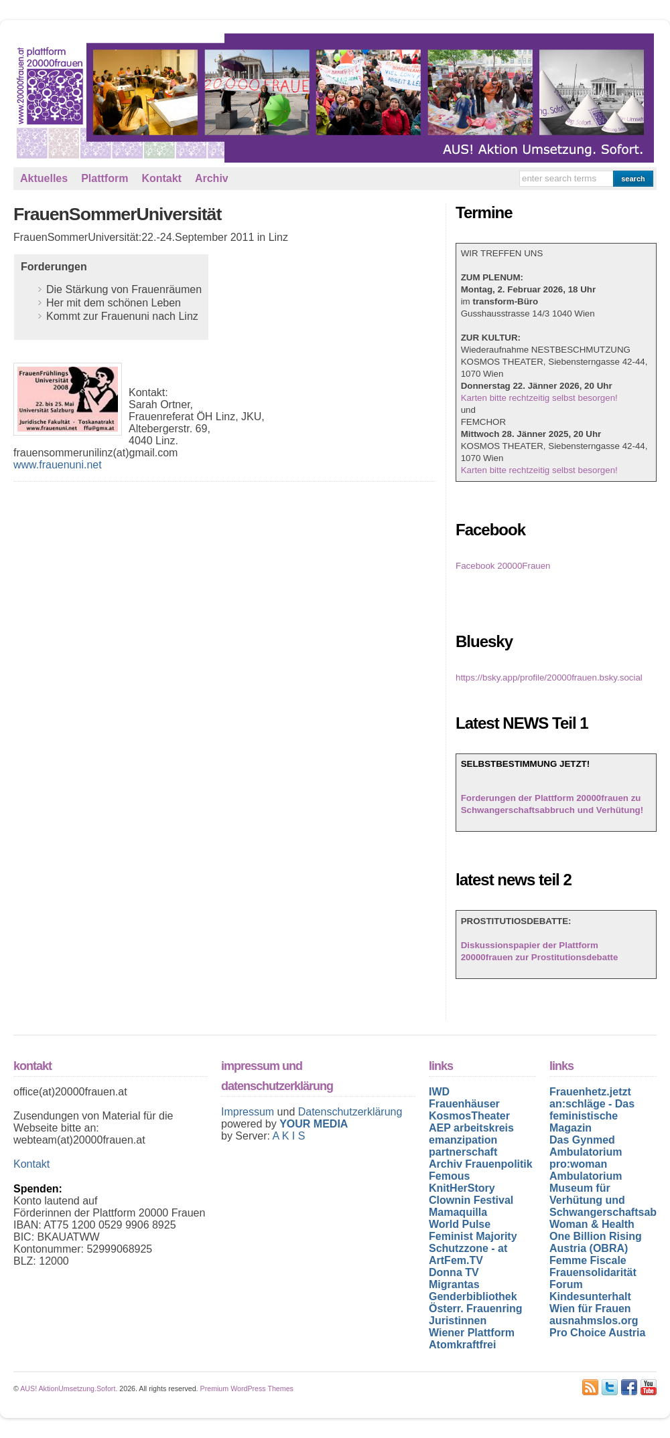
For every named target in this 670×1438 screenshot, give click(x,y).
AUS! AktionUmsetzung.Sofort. (68, 1388)
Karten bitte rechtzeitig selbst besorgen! (539, 398)
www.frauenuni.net (57, 464)
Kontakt (161, 178)
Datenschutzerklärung (350, 1111)
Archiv (211, 178)
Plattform (104, 178)
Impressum (249, 1111)
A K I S (288, 1136)
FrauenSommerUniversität (117, 214)
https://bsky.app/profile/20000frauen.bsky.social (549, 677)
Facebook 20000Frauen (503, 566)
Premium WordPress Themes (246, 1388)
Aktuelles (44, 178)
